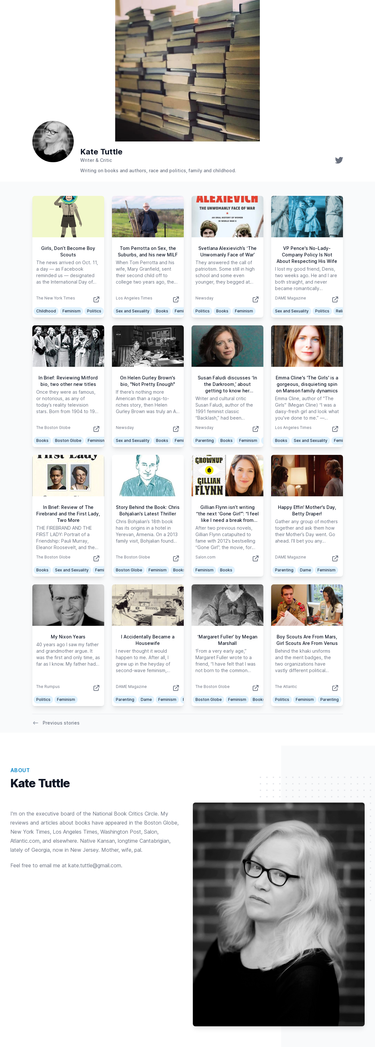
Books (162, 311)
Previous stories (56, 723)
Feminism (71, 311)
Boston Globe (68, 440)
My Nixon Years (68, 636)
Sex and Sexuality (132, 311)
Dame (305, 570)
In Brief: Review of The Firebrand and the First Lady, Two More (68, 513)
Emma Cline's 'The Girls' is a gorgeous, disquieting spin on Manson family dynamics (307, 384)
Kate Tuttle (101, 151)
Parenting (204, 440)
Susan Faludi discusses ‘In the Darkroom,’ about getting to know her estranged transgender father (227, 390)
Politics (94, 311)
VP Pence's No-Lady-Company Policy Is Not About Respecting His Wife (307, 254)
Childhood (46, 311)
